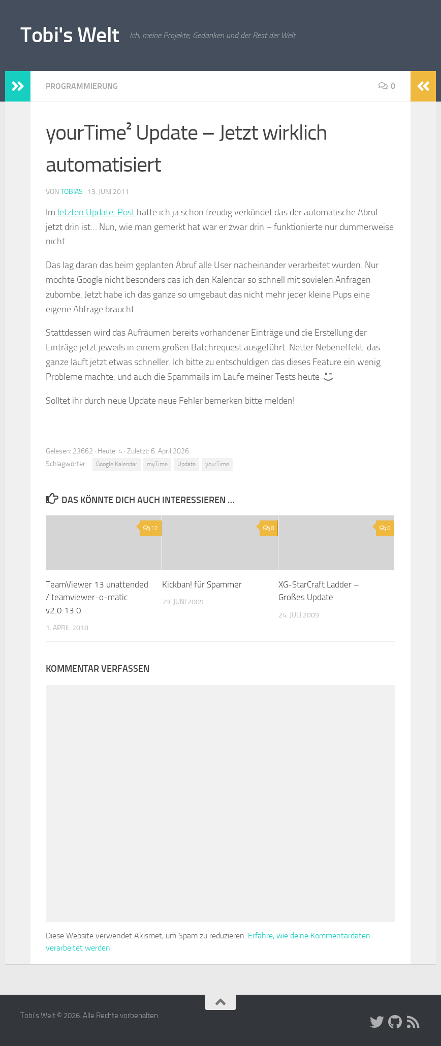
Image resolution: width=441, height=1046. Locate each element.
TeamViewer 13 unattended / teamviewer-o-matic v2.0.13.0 (97, 597)
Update (186, 464)
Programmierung (82, 86)
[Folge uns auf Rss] (413, 1022)
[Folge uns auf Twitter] (377, 1022)
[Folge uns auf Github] (395, 1022)
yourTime (217, 464)
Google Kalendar (116, 464)
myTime (157, 464)
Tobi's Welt (69, 35)
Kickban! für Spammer (202, 584)
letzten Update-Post (96, 212)
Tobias (71, 191)
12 (150, 528)
